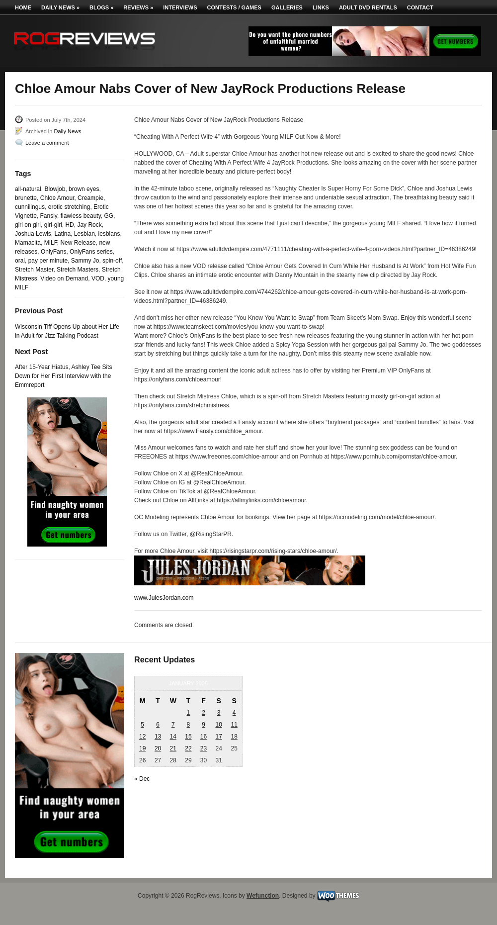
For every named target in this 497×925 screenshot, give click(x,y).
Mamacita (28, 242)
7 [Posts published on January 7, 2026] (173, 724)
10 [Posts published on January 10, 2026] (218, 724)
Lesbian (84, 233)
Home (23, 7)
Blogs (101, 7)
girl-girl (53, 224)
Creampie (90, 197)
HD (69, 224)
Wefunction (263, 895)
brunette (26, 197)
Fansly (48, 215)
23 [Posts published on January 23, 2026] (203, 748)
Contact (420, 7)
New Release (77, 242)
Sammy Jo (85, 260)
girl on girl (28, 224)
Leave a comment (47, 143)
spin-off (112, 260)
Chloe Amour (57, 197)
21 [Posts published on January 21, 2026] (173, 748)
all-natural (28, 188)
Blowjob (54, 188)
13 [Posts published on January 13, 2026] (158, 736)
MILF (50, 242)
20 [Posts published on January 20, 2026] (158, 748)
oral (20, 260)
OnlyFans (53, 251)
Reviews (138, 7)
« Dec (142, 778)
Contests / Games (234, 7)
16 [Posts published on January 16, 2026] (203, 736)
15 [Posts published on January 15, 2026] (188, 736)
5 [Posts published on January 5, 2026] (142, 724)
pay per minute (48, 260)
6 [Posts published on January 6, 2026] (158, 724)
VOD (97, 278)
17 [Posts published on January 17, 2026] (218, 736)
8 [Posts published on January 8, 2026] (188, 724)
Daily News (60, 7)
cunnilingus (30, 206)
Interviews (180, 7)
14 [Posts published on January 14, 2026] (173, 736)
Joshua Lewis (33, 233)
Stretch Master (34, 269)
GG (108, 215)
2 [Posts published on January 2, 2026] (203, 712)
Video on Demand (64, 278)
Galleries (287, 7)
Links (321, 7)
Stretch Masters (77, 269)
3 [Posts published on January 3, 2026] (219, 712)
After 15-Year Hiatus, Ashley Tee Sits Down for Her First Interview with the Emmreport (63, 376)
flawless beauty (81, 215)
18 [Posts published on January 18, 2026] (234, 736)
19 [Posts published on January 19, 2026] (142, 748)
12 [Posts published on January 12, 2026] (142, 736)
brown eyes (84, 188)
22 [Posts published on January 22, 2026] (188, 748)
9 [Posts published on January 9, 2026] (203, 724)
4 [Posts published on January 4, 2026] (234, 712)
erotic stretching (69, 206)
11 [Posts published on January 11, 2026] (234, 724)
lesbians (109, 233)
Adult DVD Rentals (368, 7)
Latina (62, 233)
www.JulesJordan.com (163, 597)
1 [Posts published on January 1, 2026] (188, 712)
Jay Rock (89, 224)
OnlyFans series (91, 251)
